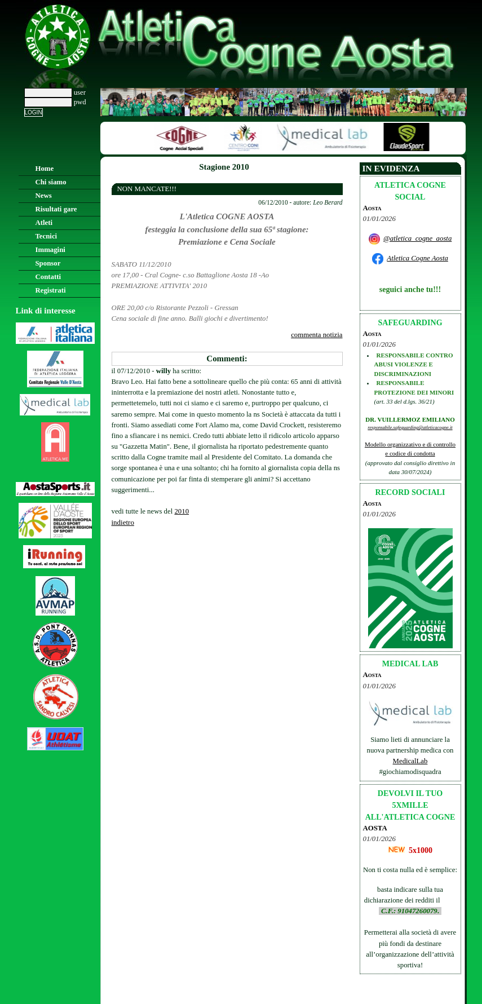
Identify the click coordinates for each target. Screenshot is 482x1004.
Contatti (48, 277)
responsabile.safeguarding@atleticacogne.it (410, 427)
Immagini (50, 250)
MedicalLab (410, 761)
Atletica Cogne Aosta (417, 258)
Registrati (51, 290)
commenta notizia (316, 335)
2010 (181, 511)
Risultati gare (56, 209)
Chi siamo (51, 182)
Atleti (44, 223)
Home (45, 169)
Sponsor (48, 263)
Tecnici (47, 236)
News (44, 196)
